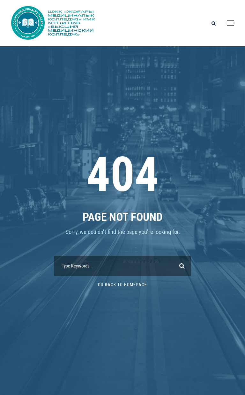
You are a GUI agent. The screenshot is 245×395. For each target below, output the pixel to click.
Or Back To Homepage (122, 284)
